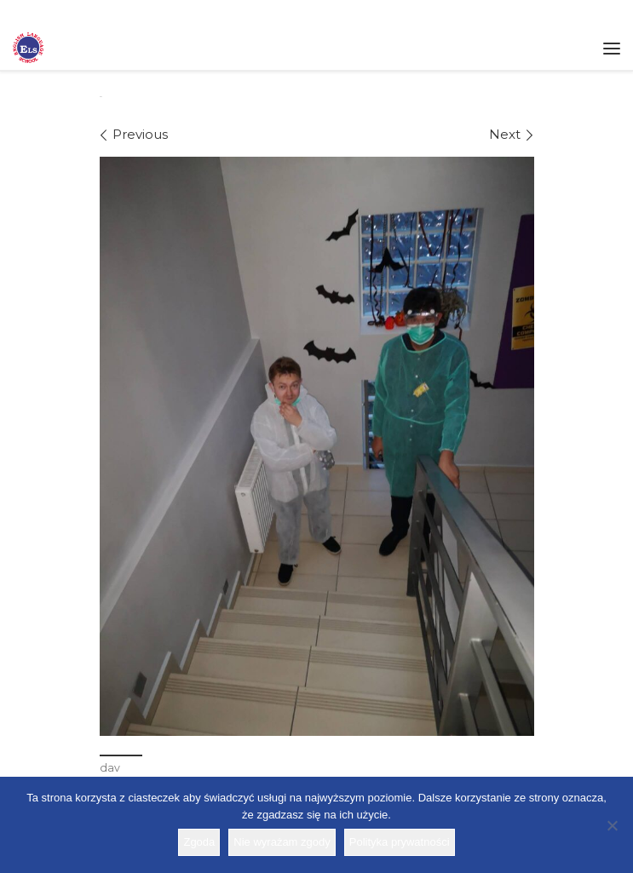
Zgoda (199, 842)
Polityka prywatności (399, 842)
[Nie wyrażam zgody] (611, 825)
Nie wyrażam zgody (281, 842)
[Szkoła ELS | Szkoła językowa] (28, 46)
